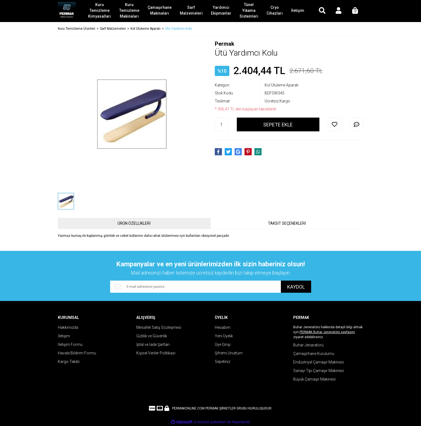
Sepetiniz (222, 361)
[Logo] (67, 11)
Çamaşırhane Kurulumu (313, 353)
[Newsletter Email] (195, 287)
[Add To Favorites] (334, 124)
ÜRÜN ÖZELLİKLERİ (134, 223)
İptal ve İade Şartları (153, 344)
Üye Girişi (222, 344)
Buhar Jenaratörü (308, 345)
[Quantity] (222, 124)
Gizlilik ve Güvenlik (151, 336)
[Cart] (355, 11)
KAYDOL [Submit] (296, 287)
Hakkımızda (68, 327)
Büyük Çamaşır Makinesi (314, 379)
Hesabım (222, 327)
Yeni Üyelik (224, 336)
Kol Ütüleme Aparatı (281, 85)
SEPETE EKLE (278, 124)
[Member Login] (338, 11)
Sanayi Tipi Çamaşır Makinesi (318, 370)
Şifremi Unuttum (229, 353)
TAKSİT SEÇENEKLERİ (287, 223)
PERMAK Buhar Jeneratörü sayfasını (327, 332)
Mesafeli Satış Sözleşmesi (158, 327)
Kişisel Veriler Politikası (155, 353)
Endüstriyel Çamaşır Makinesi (318, 362)
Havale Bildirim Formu (77, 353)
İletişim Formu (70, 344)
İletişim (64, 336)
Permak (224, 43)
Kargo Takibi (69, 361)
